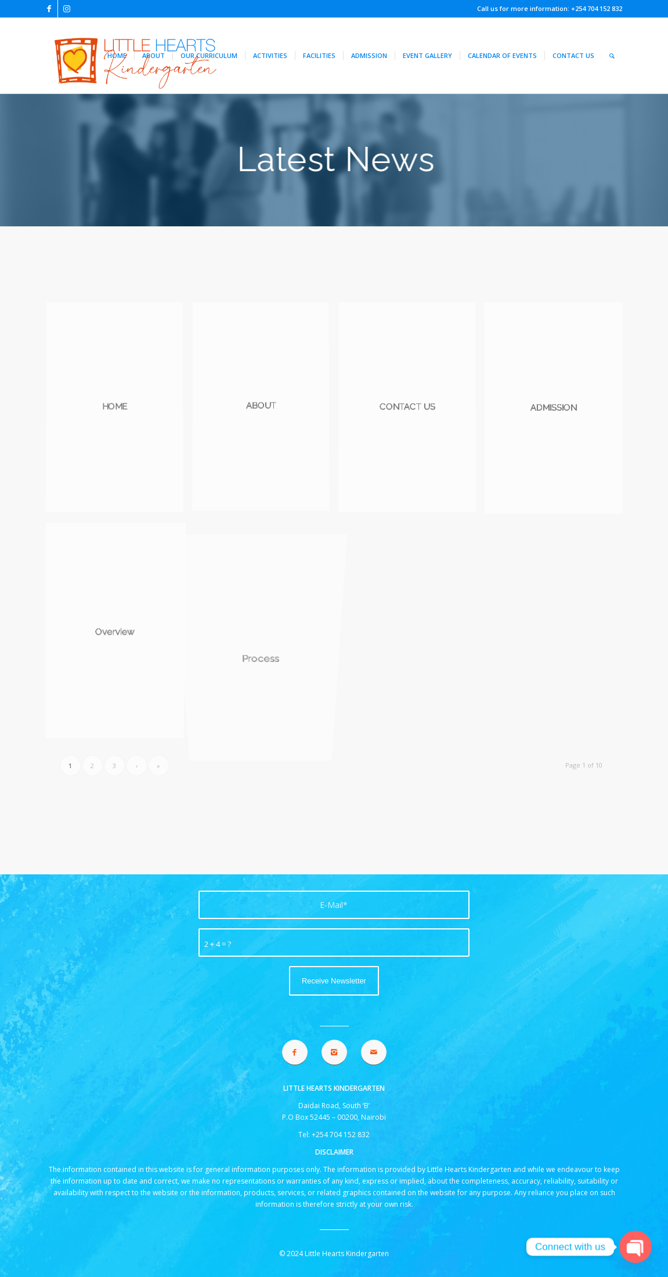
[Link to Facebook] (49, 8)
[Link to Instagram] (66, 8)
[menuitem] (117, 55)
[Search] (612, 55)
